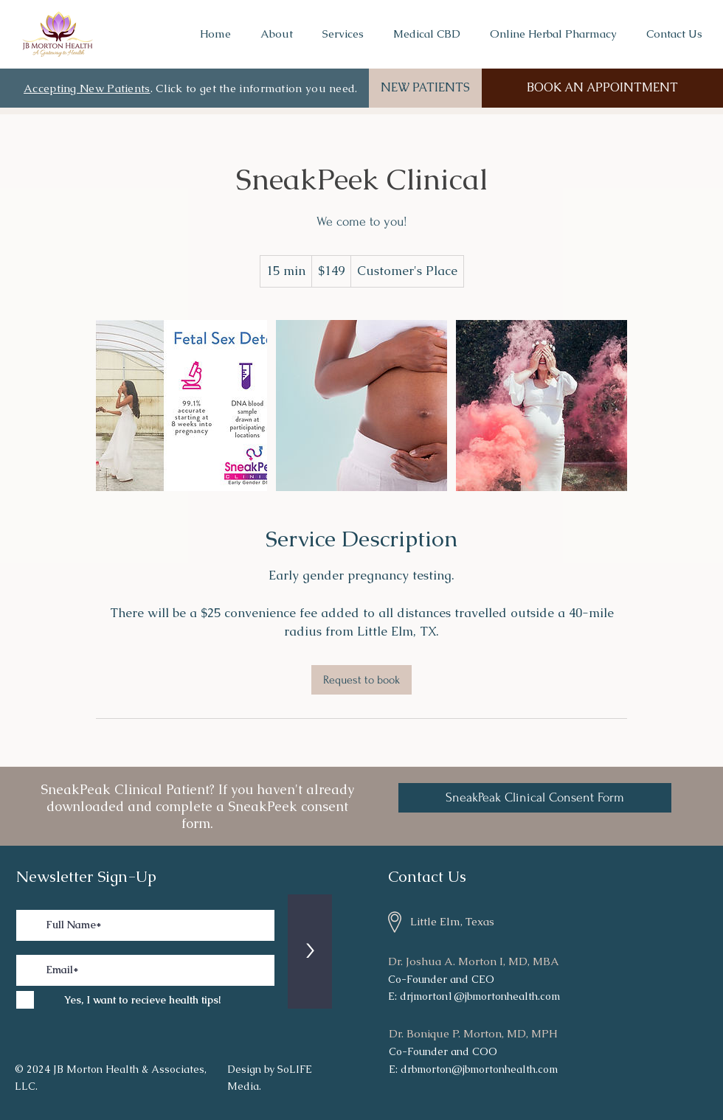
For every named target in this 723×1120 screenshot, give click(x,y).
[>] (310, 951)
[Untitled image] (181, 405)
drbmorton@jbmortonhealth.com (479, 1069)
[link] (361, 680)
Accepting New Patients (87, 88)
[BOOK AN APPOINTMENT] (602, 88)
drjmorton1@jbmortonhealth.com (480, 996)
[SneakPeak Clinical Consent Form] (534, 798)
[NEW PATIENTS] (425, 88)
